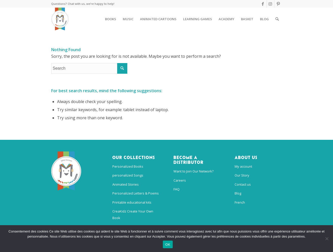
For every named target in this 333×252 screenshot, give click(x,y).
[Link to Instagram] (270, 4)
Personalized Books (127, 166)
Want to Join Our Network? (193, 171)
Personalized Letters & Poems (135, 193)
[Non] (326, 238)
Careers (179, 180)
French (240, 202)
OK (167, 244)
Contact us (243, 184)
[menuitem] (110, 19)
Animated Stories (125, 184)
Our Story (242, 175)
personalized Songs (127, 175)
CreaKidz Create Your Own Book (132, 214)
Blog (238, 193)
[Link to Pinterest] (278, 4)
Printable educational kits (131, 202)
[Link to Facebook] (263, 4)
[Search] (277, 19)
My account (243, 166)
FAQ (176, 189)
